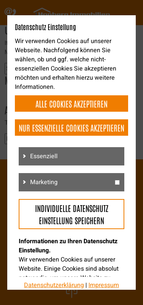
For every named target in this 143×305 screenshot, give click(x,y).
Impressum (103, 285)
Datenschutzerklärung (54, 285)
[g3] (117, 182)
